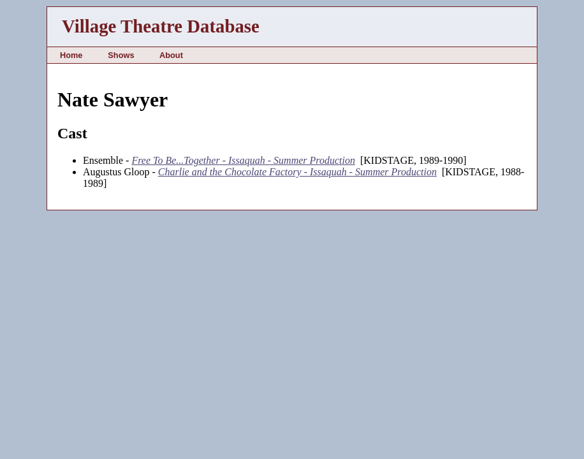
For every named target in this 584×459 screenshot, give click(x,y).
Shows (121, 55)
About (171, 55)
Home (71, 55)
